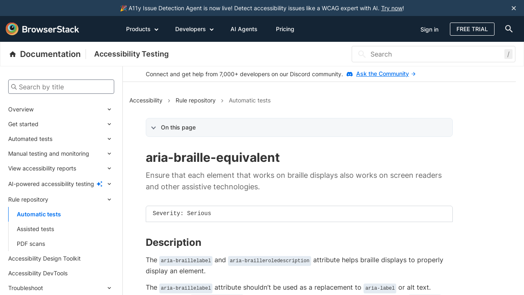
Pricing (285, 28)
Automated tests (30, 138)
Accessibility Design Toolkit (44, 258)
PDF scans (31, 243)
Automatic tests (39, 214)
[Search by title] (61, 86)
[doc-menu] (507, 29)
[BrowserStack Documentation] (47, 54)
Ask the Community (386, 73)
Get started (23, 123)
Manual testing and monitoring (48, 153)
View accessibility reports (42, 168)
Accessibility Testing (131, 54)
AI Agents (243, 28)
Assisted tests (35, 228)
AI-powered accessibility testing (51, 183)
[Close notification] (514, 8)
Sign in (429, 29)
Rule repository (28, 199)
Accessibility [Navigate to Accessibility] (146, 100)
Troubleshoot (25, 287)
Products (142, 29)
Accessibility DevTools (38, 273)
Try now (391, 8)
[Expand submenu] (74, 109)
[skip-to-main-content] (33, 8)
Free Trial (472, 28)
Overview (21, 109)
